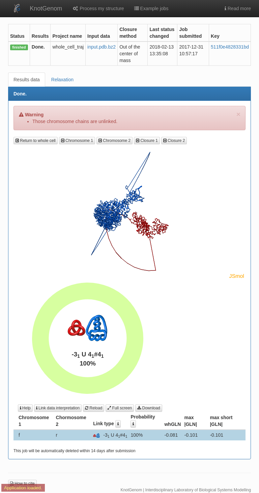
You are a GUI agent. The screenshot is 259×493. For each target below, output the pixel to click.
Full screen (120, 408)
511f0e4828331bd (230, 47)
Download (148, 408)
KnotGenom (46, 8)
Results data (26, 79)
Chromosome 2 (114, 140)
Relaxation (62, 79)
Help (25, 408)
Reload (93, 408)
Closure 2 (174, 140)
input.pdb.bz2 (101, 47)
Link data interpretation (58, 408)
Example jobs (151, 8)
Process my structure (98, 8)
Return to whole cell (36, 140)
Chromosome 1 (77, 140)
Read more (238, 8)
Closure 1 (147, 140)
